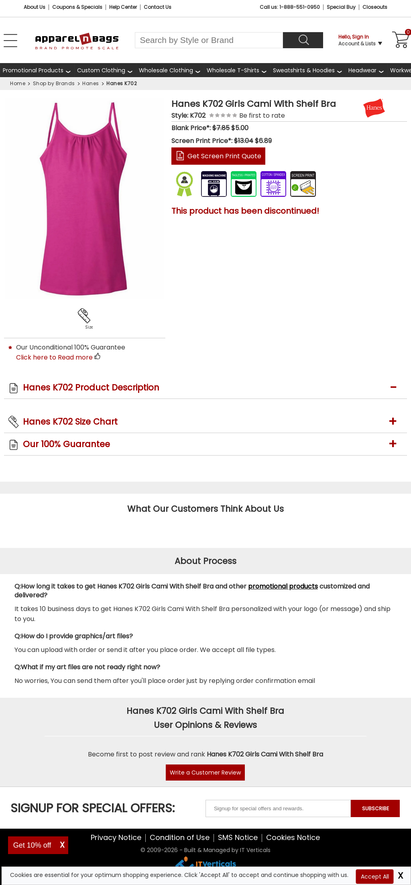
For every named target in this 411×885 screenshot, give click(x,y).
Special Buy (341, 7)
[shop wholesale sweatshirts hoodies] (308, 70)
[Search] (303, 40)
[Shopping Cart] (399, 40)
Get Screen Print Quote (224, 156)
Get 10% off (32, 845)
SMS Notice (238, 837)
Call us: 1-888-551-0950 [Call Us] (290, 7)
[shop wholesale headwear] (366, 70)
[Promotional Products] (37, 70)
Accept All (375, 877)
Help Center (123, 7)
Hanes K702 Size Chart (70, 421)
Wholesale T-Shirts (233, 70)
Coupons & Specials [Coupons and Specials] (77, 7)
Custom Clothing (101, 70)
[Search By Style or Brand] (209, 40)
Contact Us (157, 7)
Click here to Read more (54, 357)
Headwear (362, 70)
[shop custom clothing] (105, 70)
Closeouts (374, 7)
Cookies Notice (293, 837)
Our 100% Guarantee (66, 444)
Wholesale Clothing (166, 70)
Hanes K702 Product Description (91, 387)
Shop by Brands (54, 83)
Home (17, 83)
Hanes (90, 83)
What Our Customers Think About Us (205, 509)
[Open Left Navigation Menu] (10, 41)
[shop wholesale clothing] (170, 70)
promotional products (283, 586)
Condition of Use (180, 837)
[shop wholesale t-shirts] (237, 70)
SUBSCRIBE (375, 808)
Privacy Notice (116, 837)
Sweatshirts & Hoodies (304, 70)
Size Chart (88, 327)
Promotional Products (33, 70)
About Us (34, 7)
